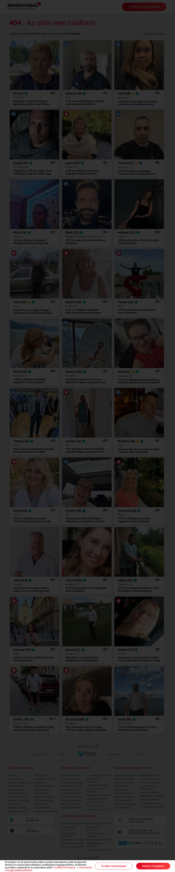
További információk (64, 867)
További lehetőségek (113, 866)
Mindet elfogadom (153, 866)
